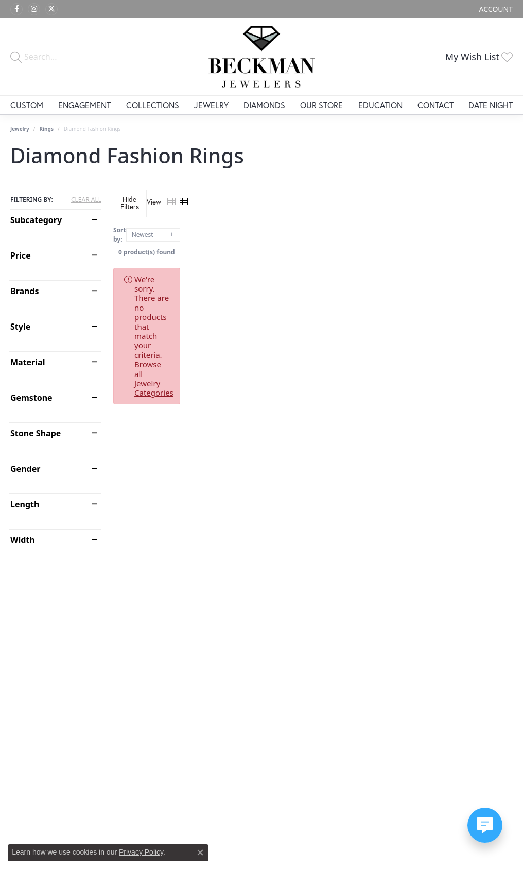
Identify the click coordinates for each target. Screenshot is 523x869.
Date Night (490, 104)
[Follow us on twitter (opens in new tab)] (51, 9)
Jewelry (211, 104)
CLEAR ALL (86, 200)
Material (27, 362)
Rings (47, 128)
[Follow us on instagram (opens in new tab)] (34, 9)
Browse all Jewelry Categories (404, 271)
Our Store (321, 104)
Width (22, 540)
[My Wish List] (479, 56)
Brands (24, 291)
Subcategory (36, 220)
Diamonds (264, 104)
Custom (26, 104)
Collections (152, 104)
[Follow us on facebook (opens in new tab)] (16, 9)
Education (380, 104)
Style (20, 326)
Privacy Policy (141, 852)
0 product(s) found (313, 244)
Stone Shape (35, 433)
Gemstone (31, 398)
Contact (435, 104)
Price (20, 255)
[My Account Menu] (496, 9)
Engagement (84, 104)
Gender (25, 469)
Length (24, 504)
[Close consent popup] (200, 852)
